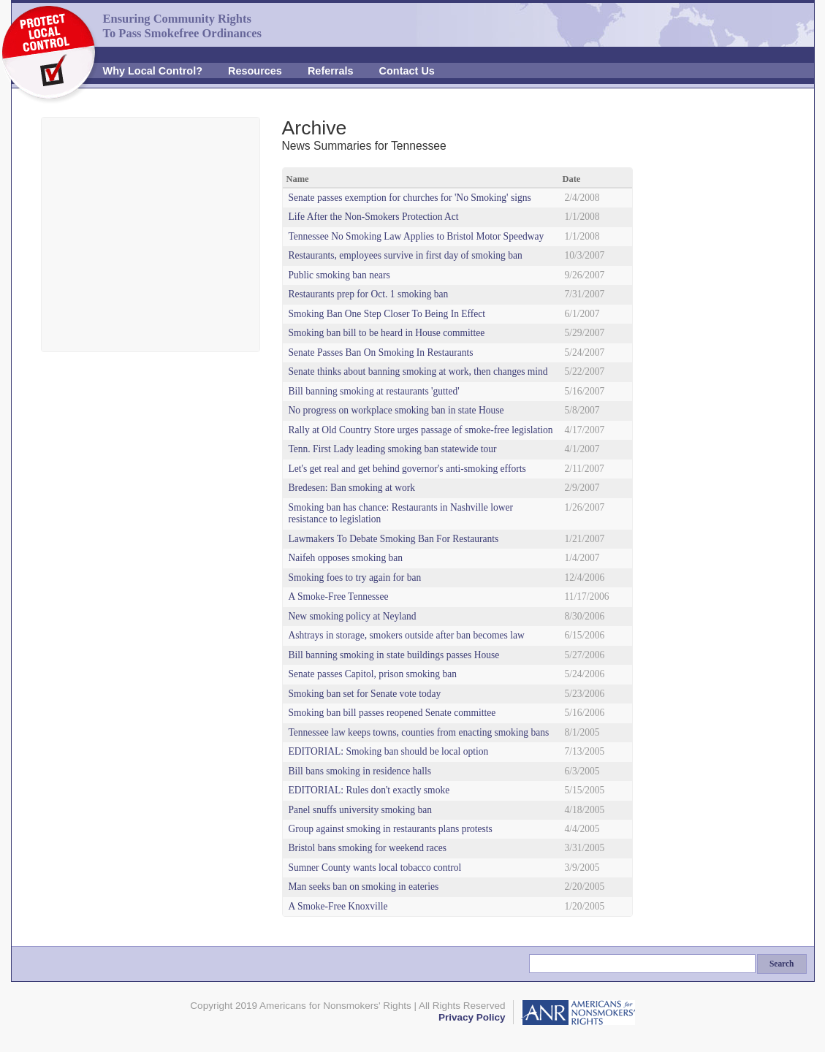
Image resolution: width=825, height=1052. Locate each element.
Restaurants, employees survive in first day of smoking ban (405, 255)
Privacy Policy (472, 1017)
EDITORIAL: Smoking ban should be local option (389, 751)
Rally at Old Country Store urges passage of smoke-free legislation (421, 429)
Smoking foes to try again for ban (355, 577)
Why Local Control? (153, 71)
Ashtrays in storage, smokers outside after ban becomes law (407, 635)
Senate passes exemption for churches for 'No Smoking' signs (410, 197)
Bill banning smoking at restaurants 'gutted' (374, 391)
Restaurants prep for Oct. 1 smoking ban (369, 294)
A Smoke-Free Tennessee (339, 596)
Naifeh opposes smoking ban (346, 557)
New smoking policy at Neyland (353, 616)
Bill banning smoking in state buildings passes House (394, 654)
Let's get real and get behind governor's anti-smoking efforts (407, 468)
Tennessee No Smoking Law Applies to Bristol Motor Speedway (416, 236)
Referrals (331, 71)
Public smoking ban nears (339, 275)
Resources (255, 71)
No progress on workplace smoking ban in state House (396, 410)
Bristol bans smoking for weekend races (368, 847)
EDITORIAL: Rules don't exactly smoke (369, 790)
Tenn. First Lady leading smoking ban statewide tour (393, 448)
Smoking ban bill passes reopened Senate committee (392, 712)
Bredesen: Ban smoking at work (352, 487)
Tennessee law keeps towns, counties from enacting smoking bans (419, 732)
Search (781, 963)
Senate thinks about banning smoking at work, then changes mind (418, 371)
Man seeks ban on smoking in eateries (364, 886)
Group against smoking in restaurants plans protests (391, 828)
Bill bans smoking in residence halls (360, 771)
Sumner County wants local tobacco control (375, 867)
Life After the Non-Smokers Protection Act (374, 216)
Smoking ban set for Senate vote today (365, 693)
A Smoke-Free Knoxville (338, 906)
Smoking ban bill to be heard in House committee (387, 332)
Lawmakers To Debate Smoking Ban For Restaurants (394, 538)
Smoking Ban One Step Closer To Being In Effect (387, 313)
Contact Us (407, 71)
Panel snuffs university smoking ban (360, 809)
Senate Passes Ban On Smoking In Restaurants (381, 352)
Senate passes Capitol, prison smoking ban (373, 673)
